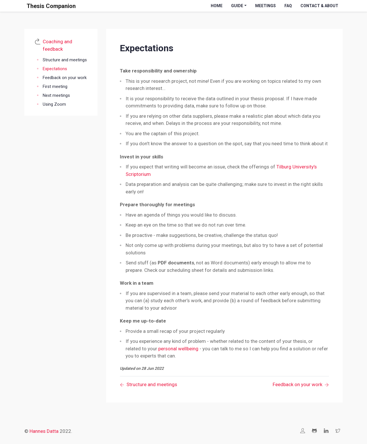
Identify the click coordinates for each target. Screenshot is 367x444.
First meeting (55, 86)
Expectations (55, 68)
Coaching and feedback (57, 45)
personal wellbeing (178, 348)
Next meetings (56, 95)
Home (216, 5)
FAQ (288, 5)
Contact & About (319, 5)
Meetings (265, 5)
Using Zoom (54, 104)
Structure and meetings (65, 59)
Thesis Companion (51, 6)
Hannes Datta (44, 431)
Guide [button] (237, 5)
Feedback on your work (65, 77)
